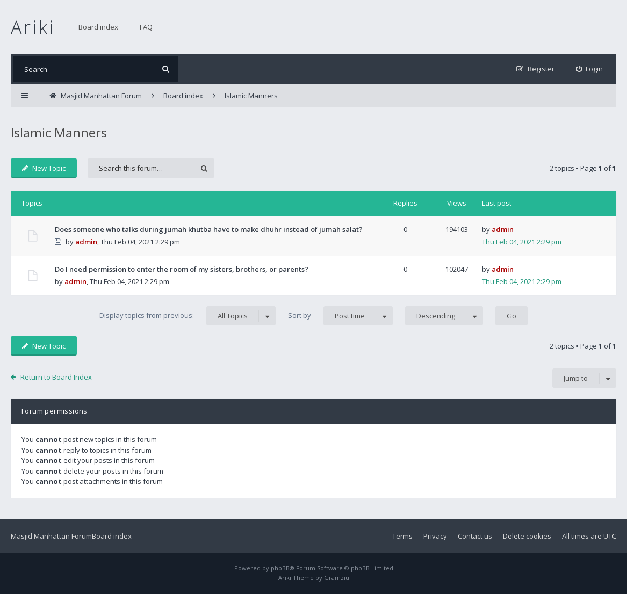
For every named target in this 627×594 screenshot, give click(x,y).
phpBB (280, 568)
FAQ (146, 27)
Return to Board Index (56, 377)
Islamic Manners (59, 132)
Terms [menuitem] (402, 536)
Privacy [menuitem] (435, 536)
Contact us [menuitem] (475, 536)
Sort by (340, 315)
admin (86, 242)
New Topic (44, 168)
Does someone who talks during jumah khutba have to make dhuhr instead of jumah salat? (209, 229)
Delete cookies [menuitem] (527, 536)
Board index (98, 27)
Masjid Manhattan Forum (51, 536)
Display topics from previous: (187, 315)
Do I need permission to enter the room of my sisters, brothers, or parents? (181, 269)
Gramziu (336, 578)
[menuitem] (589, 69)
